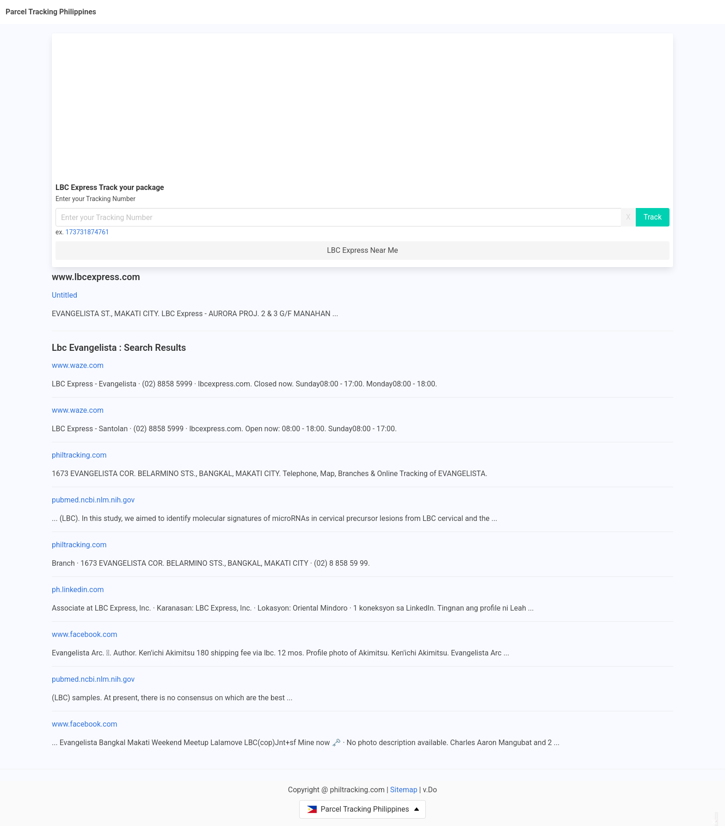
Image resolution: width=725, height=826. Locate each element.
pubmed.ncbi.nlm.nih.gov (93, 500)
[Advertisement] (362, 106)
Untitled (64, 295)
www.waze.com (78, 365)
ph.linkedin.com (78, 589)
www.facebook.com (84, 634)
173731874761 (87, 232)
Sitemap (404, 789)
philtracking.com (79, 455)
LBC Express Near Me (362, 250)
